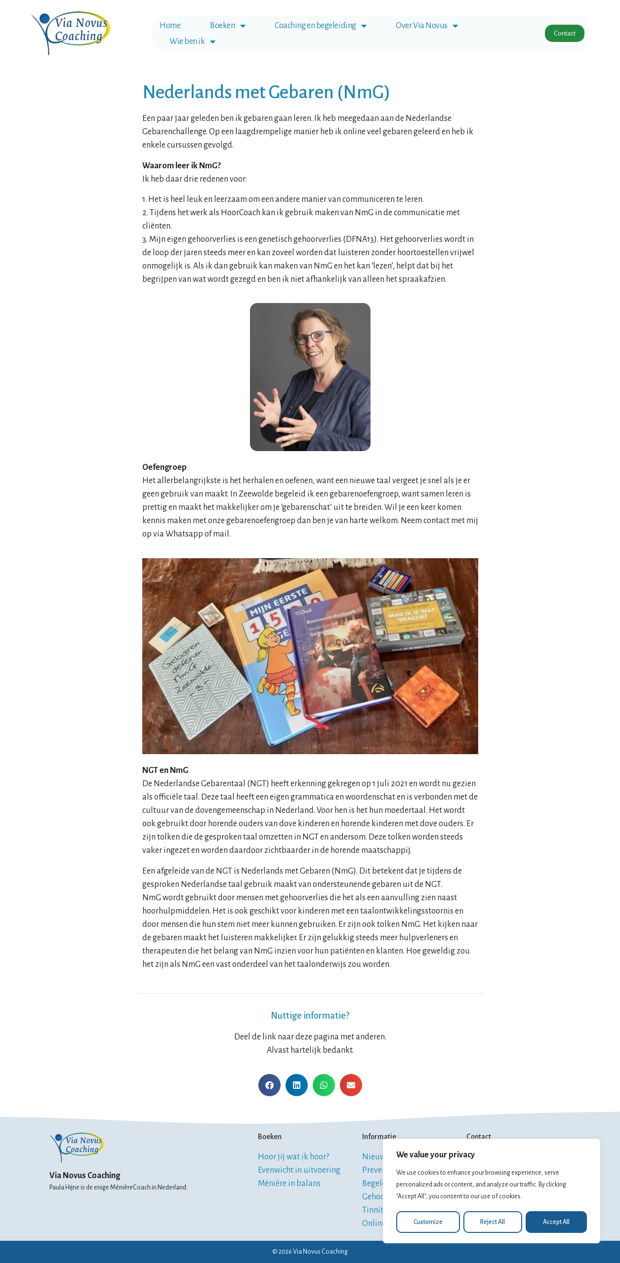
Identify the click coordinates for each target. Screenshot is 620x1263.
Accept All (556, 1222)
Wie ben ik (192, 41)
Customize (428, 1222)
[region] (491, 1191)
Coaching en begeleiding (320, 26)
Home (170, 25)
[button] (269, 1085)
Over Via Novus (426, 26)
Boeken (227, 26)
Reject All (493, 1222)
